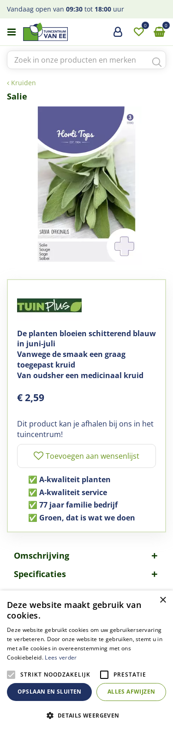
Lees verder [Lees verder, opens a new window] (61, 657)
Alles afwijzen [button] (131, 691)
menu (11, 32)
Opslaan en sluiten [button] (50, 691)
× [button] (162, 600)
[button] (86, 715)
